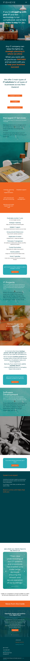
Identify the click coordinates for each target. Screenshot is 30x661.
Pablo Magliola (9, 617)
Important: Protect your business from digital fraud (15, 614)
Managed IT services (15, 95)
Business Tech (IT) (20, 642)
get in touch (15, 271)
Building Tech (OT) (20, 644)
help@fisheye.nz (6, 651)
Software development (15, 107)
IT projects (15, 101)
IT (23, 617)
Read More (15, 630)
